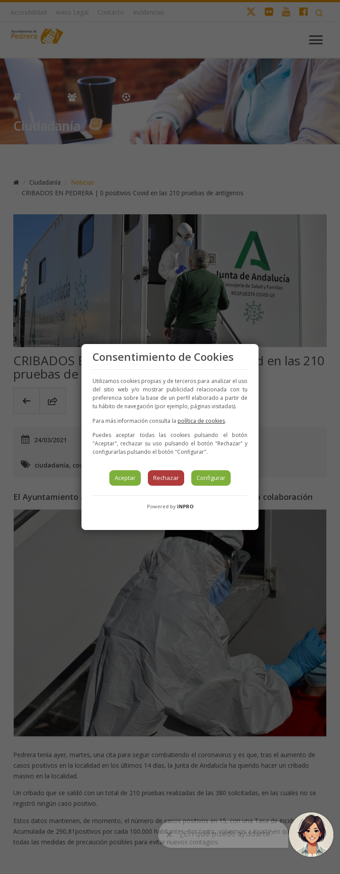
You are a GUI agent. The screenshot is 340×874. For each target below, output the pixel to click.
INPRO (185, 506)
